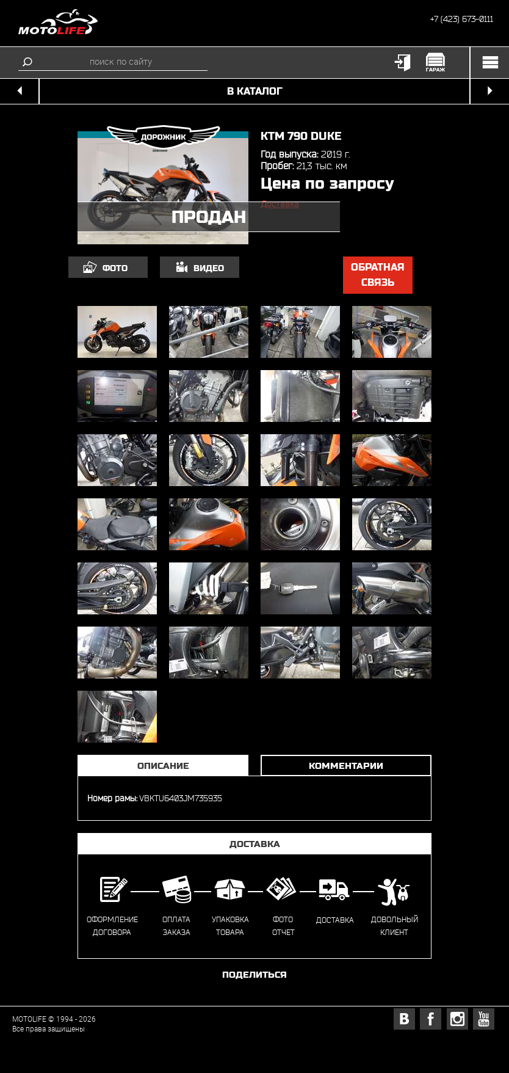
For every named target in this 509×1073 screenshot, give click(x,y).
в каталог (255, 91)
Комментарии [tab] (346, 765)
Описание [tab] (163, 765)
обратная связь (378, 275)
